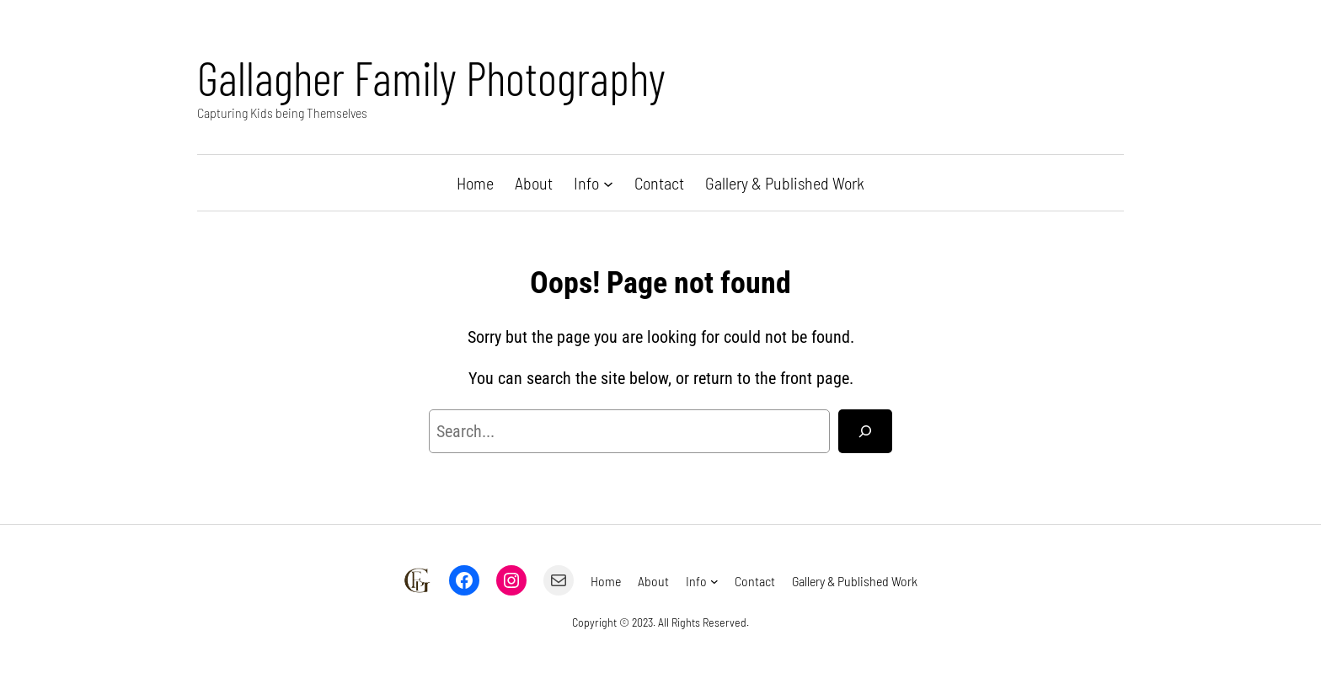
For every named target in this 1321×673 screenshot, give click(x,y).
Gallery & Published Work (784, 183)
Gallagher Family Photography (431, 77)
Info (586, 183)
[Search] (865, 431)
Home (475, 183)
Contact (659, 183)
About (534, 183)
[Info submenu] (608, 183)
